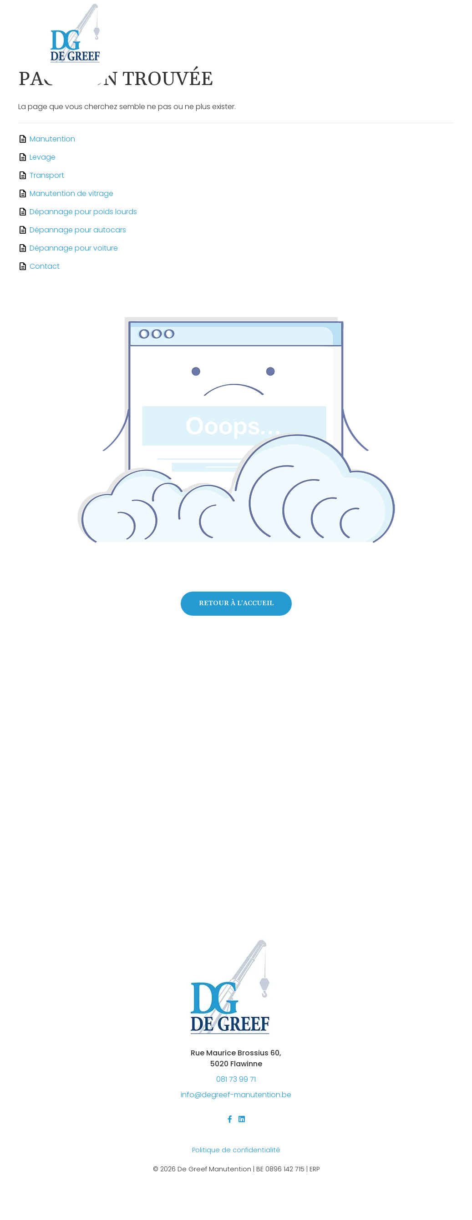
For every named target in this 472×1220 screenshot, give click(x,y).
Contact (45, 266)
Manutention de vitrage (71, 193)
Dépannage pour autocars (78, 230)
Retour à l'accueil (236, 603)
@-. (236, 1094)
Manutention (52, 139)
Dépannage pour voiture (74, 248)
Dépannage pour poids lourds (83, 211)
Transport (47, 175)
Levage (43, 157)
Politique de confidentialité (236, 1150)
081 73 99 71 (236, 1079)
